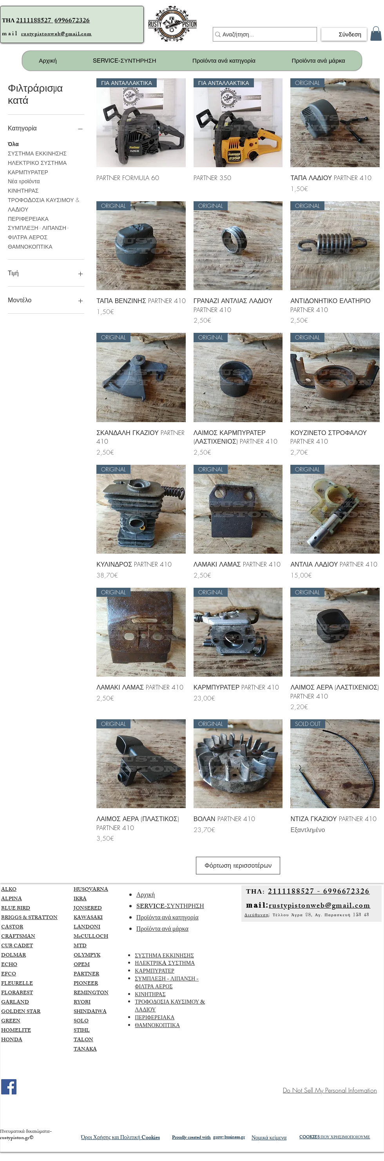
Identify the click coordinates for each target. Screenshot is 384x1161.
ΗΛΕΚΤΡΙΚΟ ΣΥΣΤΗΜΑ (37, 162)
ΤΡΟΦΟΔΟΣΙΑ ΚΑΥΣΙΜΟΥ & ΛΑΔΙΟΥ (43, 204)
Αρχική (145, 904)
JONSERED (88, 917)
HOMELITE (16, 1039)
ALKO (8, 898)
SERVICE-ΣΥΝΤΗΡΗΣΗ (170, 915)
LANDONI (87, 936)
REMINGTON (91, 1002)
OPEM (82, 974)
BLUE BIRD (15, 917)
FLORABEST (17, 1002)
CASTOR (12, 936)
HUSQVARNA (91, 898)
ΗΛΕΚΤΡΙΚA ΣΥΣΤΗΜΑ (165, 973)
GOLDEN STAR (20, 1021)
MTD (80, 955)
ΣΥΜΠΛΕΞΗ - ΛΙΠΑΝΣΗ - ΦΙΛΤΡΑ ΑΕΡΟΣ (38, 232)
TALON (83, 1049)
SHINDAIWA (90, 1021)
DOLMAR (13, 964)
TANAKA (85, 1058)
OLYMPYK (87, 964)
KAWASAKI (88, 927)
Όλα (13, 143)
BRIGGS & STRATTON (29, 927)
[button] (376, 33)
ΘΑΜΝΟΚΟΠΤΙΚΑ (30, 246)
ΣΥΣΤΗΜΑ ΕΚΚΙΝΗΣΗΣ (37, 153)
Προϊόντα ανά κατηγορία (167, 927)
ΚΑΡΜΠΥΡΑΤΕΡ (28, 172)
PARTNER (86, 983)
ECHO (9, 974)
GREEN (10, 1030)
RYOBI (82, 1011)
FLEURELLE (17, 992)
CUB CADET (17, 955)
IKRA (80, 908)
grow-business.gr (229, 1146)
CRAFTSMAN (18, 945)
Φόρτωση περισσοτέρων (238, 869)
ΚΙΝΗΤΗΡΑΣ (23, 190)
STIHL (82, 1039)
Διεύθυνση (257, 923)
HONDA (11, 1049)
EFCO (8, 983)
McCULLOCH (91, 945)
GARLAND (15, 1011)
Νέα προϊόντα (24, 181)
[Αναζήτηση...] (261, 34)
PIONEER (86, 992)
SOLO (81, 1030)
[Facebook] (8, 1095)
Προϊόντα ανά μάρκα (162, 938)
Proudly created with (191, 1146)
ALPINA (11, 908)
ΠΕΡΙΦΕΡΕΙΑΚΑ (28, 218)
